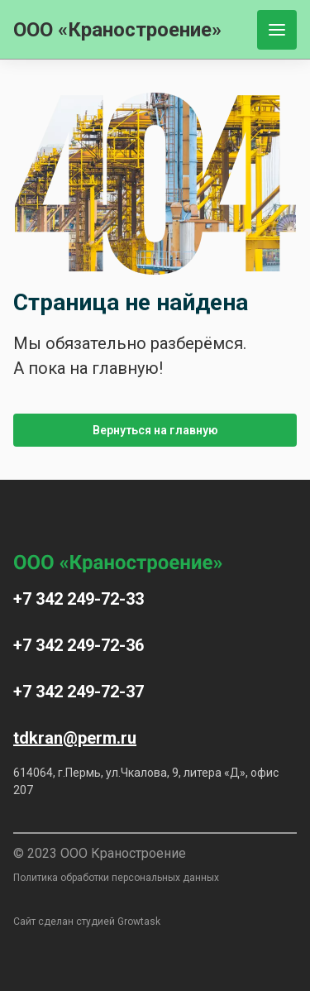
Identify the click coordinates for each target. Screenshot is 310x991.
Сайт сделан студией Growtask (86, 921)
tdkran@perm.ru (74, 738)
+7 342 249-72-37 (78, 691)
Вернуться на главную (155, 430)
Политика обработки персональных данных (116, 877)
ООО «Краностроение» (117, 29)
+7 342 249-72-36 (78, 645)
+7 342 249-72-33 (78, 599)
